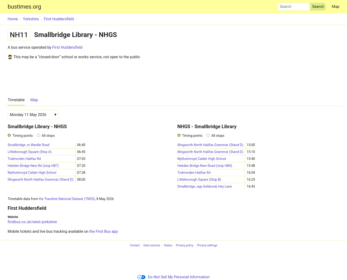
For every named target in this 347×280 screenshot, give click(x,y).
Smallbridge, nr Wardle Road (28, 145)
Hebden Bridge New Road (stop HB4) (204, 166)
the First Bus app (103, 231)
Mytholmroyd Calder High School (32, 172)
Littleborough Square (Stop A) (30, 152)
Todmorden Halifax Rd (24, 159)
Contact (135, 245)
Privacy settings (207, 245)
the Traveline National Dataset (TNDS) (67, 199)
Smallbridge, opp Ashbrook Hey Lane (204, 186)
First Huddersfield (67, 47)
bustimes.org (24, 6)
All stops (48, 135)
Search (294, 5)
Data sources (152, 245)
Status (168, 245)
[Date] (33, 115)
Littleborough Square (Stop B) (199, 179)
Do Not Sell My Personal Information (173, 277)
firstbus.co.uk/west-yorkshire (32, 222)
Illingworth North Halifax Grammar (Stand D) (41, 179)
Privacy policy (184, 245)
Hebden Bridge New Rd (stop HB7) (33, 166)
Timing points (22, 135)
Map (335, 6)
